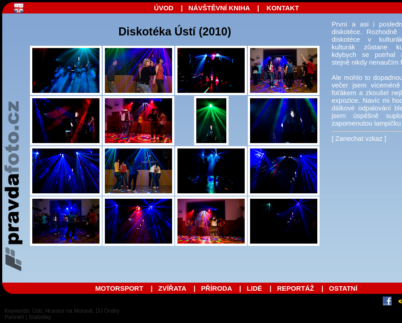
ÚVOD (163, 8)
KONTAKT (283, 8)
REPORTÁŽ (295, 288)
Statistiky (40, 317)
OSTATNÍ (343, 288)
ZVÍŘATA (173, 288)
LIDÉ (254, 288)
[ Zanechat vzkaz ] (359, 138)
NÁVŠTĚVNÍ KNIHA (219, 8)
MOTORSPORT (119, 288)
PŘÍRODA (216, 288)
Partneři (14, 317)
